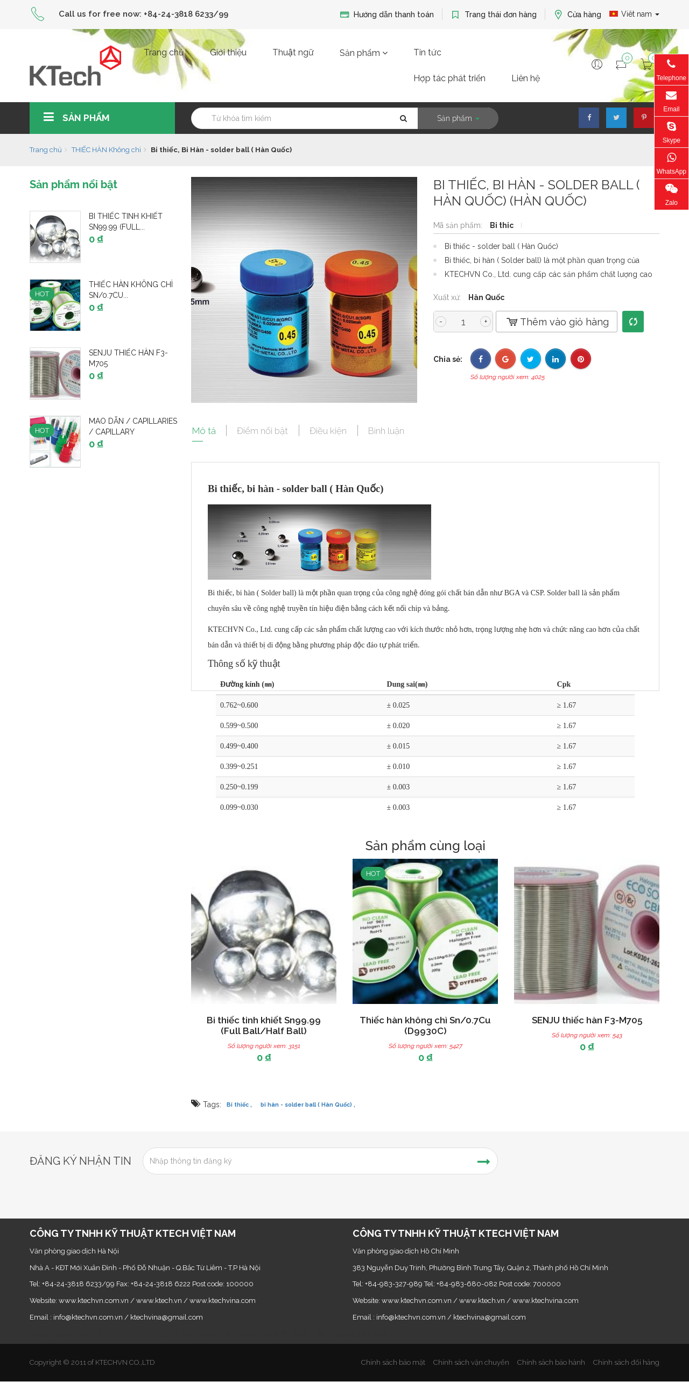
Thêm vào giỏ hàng (556, 321)
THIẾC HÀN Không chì (106, 150)
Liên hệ (525, 78)
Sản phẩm (364, 53)
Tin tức (427, 52)
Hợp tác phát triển (449, 78)
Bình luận (389, 430)
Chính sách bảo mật (393, 1362)
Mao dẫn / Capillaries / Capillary (133, 426)
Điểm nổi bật (264, 430)
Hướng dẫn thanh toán (387, 14)
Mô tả (204, 430)
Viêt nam (634, 14)
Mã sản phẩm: (458, 225)
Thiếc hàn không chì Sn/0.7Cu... (131, 290)
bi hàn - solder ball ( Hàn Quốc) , (308, 1105)
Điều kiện (330, 430)
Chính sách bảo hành (551, 1362)
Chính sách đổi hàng (626, 1362)
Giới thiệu (228, 52)
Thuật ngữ (293, 52)
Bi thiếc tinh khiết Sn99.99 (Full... (126, 221)
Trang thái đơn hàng (494, 14)
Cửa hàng (577, 14)
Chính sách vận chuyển (471, 1362)
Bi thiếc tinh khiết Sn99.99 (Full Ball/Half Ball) (264, 1025)
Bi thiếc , (239, 1105)
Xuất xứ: (448, 297)
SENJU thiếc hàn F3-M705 (128, 358)
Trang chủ (164, 52)
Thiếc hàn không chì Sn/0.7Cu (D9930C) (425, 1025)
